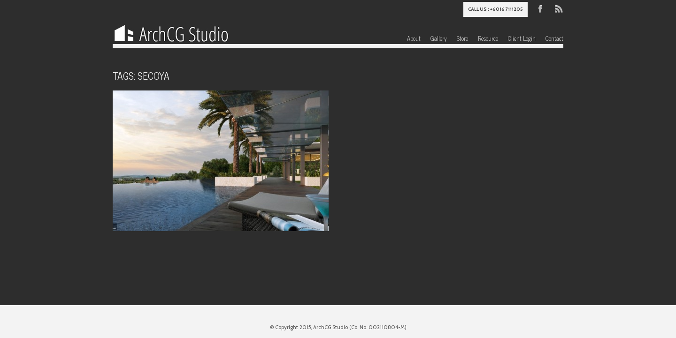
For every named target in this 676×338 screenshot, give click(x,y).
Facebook (540, 8)
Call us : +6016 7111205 (495, 9)
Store (462, 38)
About (414, 38)
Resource (488, 38)
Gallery (438, 38)
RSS (558, 8)
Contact (554, 38)
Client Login (522, 38)
